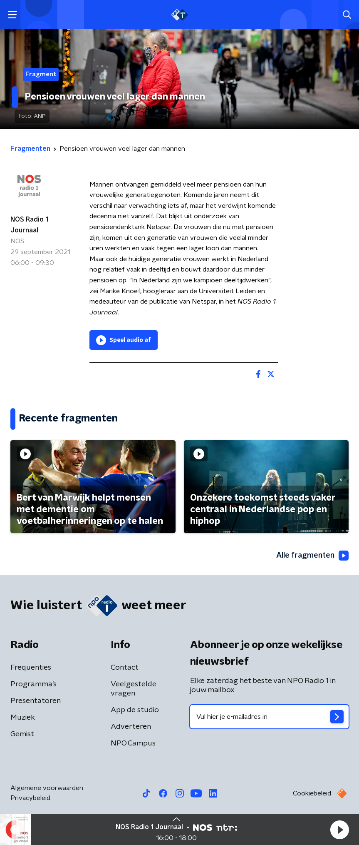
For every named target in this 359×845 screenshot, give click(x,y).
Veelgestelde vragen (133, 688)
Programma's (33, 684)
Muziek (22, 717)
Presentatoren (35, 701)
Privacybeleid (30, 798)
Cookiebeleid (312, 793)
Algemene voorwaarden (46, 788)
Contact (125, 667)
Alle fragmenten (312, 556)
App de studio (135, 710)
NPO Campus (133, 743)
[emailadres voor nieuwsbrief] (269, 716)
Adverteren (131, 726)
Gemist (22, 734)
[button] (339, 829)
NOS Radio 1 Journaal (29, 225)
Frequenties (30, 667)
